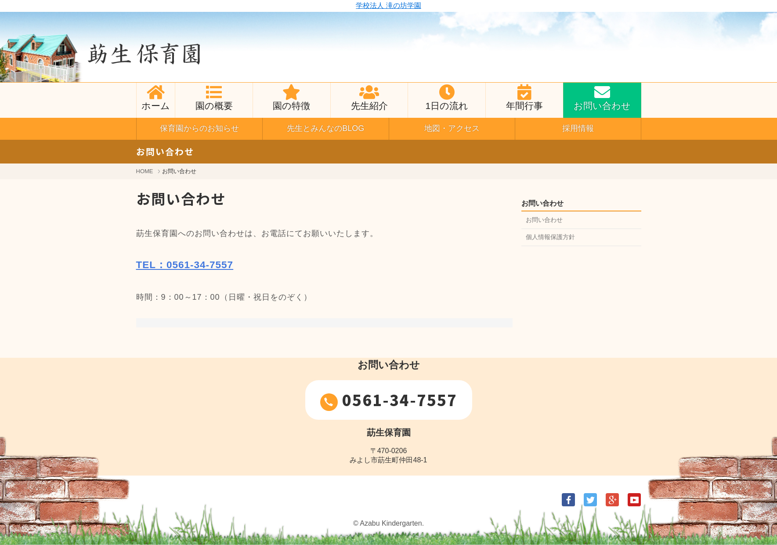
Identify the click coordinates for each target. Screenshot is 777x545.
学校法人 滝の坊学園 (388, 5)
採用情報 (578, 128)
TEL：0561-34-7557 (185, 264)
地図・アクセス (452, 128)
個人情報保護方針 (550, 236)
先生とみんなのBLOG (325, 128)
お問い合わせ (544, 219)
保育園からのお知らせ (199, 128)
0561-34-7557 (388, 400)
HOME (144, 171)
